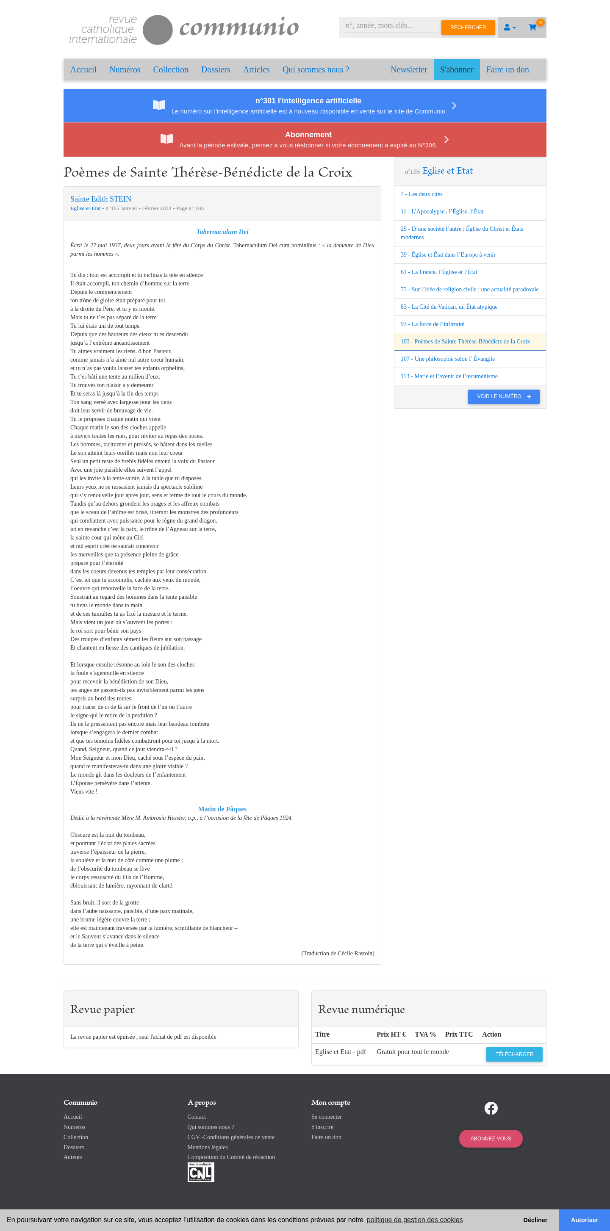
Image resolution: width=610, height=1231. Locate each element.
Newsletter (409, 69)
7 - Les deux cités (422, 194)
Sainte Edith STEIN (100, 199)
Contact (197, 1117)
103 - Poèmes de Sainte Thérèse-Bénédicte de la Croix (465, 341)
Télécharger (515, 1054)
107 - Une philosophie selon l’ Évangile (448, 359)
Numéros (124, 69)
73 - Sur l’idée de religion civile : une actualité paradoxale (470, 289)
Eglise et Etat (86, 208)
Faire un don (507, 69)
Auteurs (73, 1157)
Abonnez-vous (491, 1139)
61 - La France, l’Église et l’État (439, 272)
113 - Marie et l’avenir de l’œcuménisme (449, 376)
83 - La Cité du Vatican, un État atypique (449, 307)
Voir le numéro (506, 396)
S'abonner (457, 69)
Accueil (83, 69)
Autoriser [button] (584, 1220)
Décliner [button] (536, 1220)
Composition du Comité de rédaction (231, 1157)
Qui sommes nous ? (316, 69)
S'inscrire (322, 1127)
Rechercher (468, 27)
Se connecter (326, 1117)
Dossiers (215, 69)
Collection (171, 69)
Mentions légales (208, 1147)
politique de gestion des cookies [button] (415, 1219)
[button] (510, 27)
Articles (256, 69)
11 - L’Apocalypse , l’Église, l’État (442, 211)
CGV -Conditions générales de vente (231, 1137)
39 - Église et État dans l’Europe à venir (448, 255)
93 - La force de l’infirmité (432, 324)
